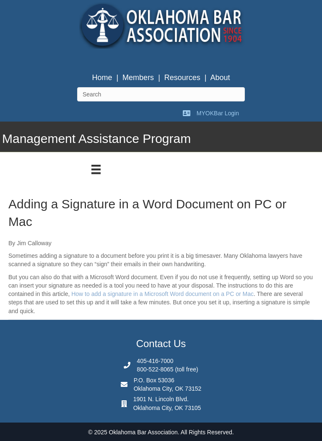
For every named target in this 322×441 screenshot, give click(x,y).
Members (138, 77)
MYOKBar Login (218, 113)
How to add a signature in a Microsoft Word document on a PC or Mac (162, 294)
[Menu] (96, 169)
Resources (182, 77)
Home (102, 77)
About (220, 77)
